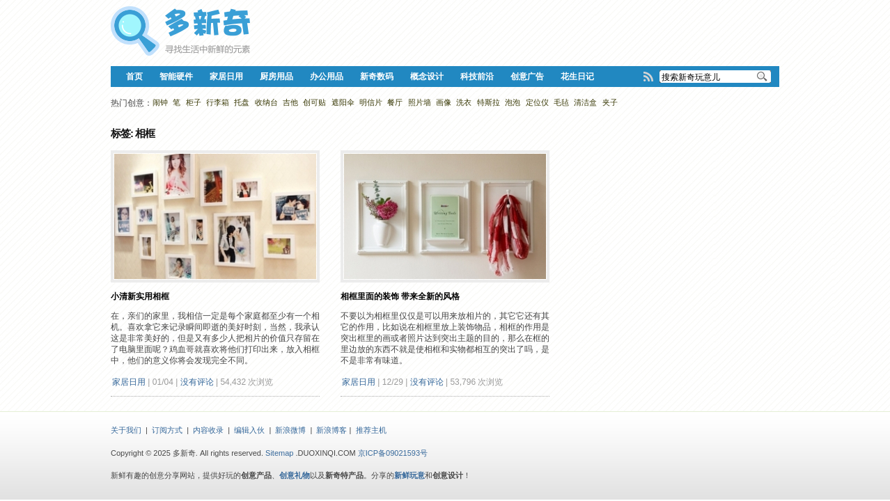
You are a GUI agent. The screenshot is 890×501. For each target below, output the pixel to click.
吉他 (290, 102)
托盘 (241, 102)
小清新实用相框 (140, 296)
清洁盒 (585, 102)
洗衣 (463, 102)
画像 (443, 102)
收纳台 (266, 102)
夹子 (610, 102)
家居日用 (226, 76)
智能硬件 (176, 76)
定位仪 (537, 102)
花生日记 (577, 76)
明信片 (370, 102)
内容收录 (208, 430)
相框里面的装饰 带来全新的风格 (400, 296)
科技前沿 (477, 76)
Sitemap (279, 453)
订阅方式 (167, 430)
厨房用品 (276, 76)
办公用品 (326, 76)
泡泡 (512, 102)
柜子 (193, 102)
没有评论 (197, 382)
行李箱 (217, 102)
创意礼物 (294, 475)
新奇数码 (376, 76)
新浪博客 (331, 430)
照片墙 (419, 102)
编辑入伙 (249, 430)
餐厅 (395, 102)
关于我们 (126, 430)
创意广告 (527, 76)
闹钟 (160, 102)
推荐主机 (371, 430)
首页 (134, 76)
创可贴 (314, 102)
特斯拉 (488, 102)
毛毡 (561, 102)
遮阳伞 (342, 102)
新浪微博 (290, 430)
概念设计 (427, 76)
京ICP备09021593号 (393, 453)
